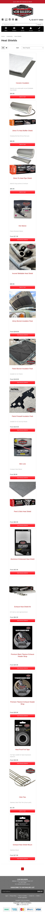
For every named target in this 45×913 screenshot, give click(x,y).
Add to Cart (22, 97)
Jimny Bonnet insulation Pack (22, 321)
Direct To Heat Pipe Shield (22, 178)
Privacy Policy (13, 895)
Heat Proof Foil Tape (22, 749)
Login (6, 895)
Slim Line (22, 464)
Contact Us (31, 895)
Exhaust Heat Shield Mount (22, 845)
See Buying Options (22, 239)
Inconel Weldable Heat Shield (22, 273)
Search (39, 24)
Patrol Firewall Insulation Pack (22, 416)
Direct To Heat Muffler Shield (22, 131)
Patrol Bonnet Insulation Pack (22, 369)
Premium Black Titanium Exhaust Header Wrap (22, 655)
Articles (38, 895)
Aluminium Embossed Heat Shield (22, 559)
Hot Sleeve (22, 226)
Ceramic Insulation (22, 83)
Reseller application (22, 897)
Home (3, 36)
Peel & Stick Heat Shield (22, 511)
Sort (17, 47)
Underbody (9, 36)
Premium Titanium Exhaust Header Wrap (22, 703)
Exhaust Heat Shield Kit (22, 607)
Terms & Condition (22, 895)
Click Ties (22, 797)
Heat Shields (17, 36)
